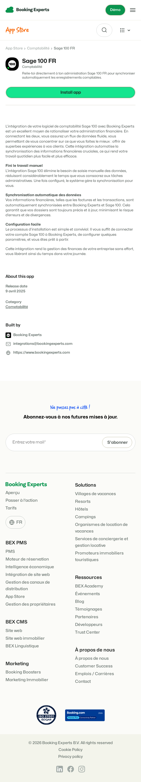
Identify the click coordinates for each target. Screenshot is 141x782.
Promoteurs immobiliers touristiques (99, 556)
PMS (10, 552)
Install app (70, 92)
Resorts (83, 502)
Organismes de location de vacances (101, 528)
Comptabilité (38, 48)
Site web (14, 631)
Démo (115, 10)
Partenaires (86, 617)
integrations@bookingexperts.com (43, 343)
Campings (85, 517)
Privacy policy (70, 756)
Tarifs (11, 508)
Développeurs (88, 625)
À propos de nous (92, 658)
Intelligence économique (30, 567)
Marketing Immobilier (27, 680)
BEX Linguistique (22, 646)
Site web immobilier (25, 638)
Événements (87, 594)
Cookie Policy (70, 750)
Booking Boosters (23, 672)
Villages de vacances (95, 494)
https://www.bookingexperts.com (41, 352)
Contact (83, 682)
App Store (14, 48)
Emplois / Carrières (94, 674)
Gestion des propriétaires (30, 604)
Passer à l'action (22, 500)
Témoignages (88, 609)
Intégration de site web (28, 575)
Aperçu (13, 493)
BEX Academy (89, 586)
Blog (79, 602)
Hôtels (81, 509)
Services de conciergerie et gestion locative (101, 542)
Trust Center (87, 632)
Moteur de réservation (27, 559)
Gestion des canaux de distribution (28, 585)
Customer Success (94, 666)
